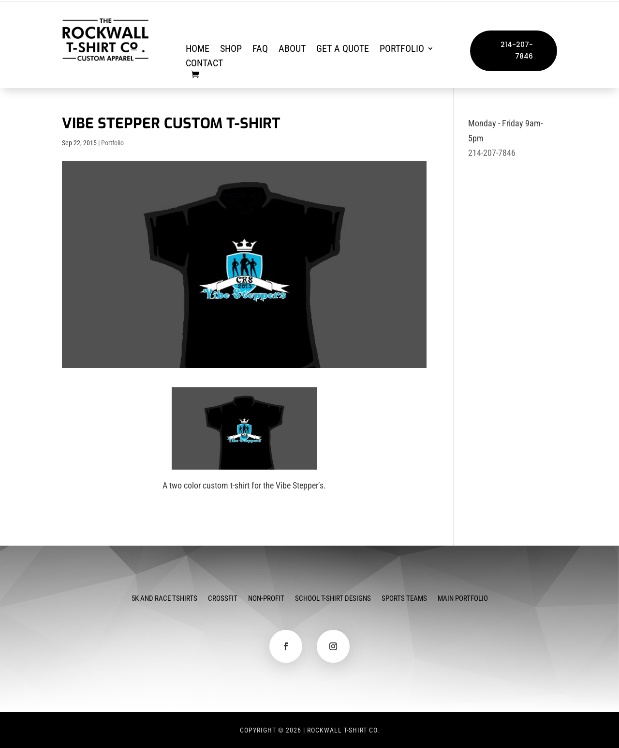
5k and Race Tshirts (164, 599)
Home (197, 49)
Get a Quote (342, 49)
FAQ (260, 49)
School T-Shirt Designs (333, 599)
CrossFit (222, 599)
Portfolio (402, 49)
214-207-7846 (517, 50)
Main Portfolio (463, 599)
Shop (231, 49)
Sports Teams (404, 599)
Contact (204, 64)
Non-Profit (266, 599)
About (292, 49)
